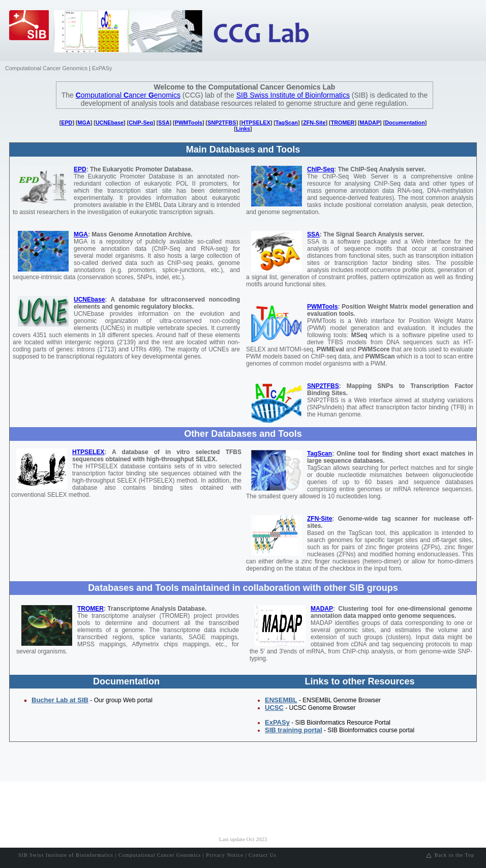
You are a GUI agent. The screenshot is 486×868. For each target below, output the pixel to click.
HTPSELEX (255, 122)
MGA (84, 122)
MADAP (370, 122)
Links (243, 129)
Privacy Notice (225, 855)
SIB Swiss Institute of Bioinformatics (293, 95)
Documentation (404, 122)
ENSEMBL (281, 700)
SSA (163, 122)
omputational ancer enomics (128, 95)
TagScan (287, 122)
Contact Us (263, 855)
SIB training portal (293, 730)
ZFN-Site (314, 122)
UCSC (274, 707)
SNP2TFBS (221, 122)
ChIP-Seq (141, 122)
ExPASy (102, 68)
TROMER (343, 122)
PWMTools (188, 122)
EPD (66, 122)
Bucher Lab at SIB (60, 700)
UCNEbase (110, 122)
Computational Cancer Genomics (46, 68)
